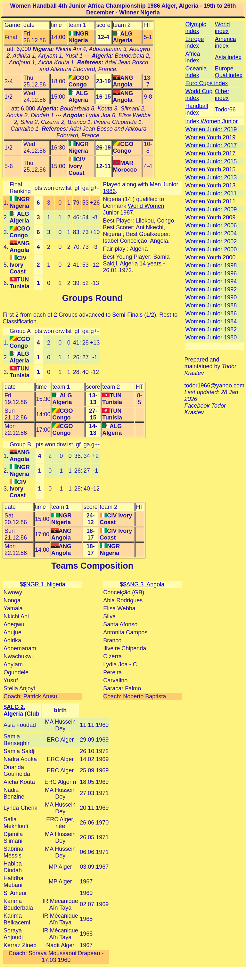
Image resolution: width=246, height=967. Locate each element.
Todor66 (225, 109)
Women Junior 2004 (211, 233)
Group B (20, 444)
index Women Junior (211, 121)
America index (225, 42)
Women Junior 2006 (211, 225)
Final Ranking (20, 187)
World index (222, 27)
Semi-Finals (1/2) (134, 315)
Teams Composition (92, 566)
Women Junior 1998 (211, 265)
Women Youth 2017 (210, 153)
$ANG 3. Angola (143, 584)
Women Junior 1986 (211, 313)
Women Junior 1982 (211, 329)
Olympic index (195, 27)
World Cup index (199, 94)
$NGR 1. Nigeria (44, 584)
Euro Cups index (206, 83)
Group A (20, 331)
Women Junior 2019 (211, 129)
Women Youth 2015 (210, 169)
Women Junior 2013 (211, 177)
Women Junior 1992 (211, 289)
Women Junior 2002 (211, 241)
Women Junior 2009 (211, 209)
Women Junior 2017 (211, 145)
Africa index (192, 57)
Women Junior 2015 (211, 161)
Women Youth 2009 (210, 217)
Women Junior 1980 (211, 337)
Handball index (196, 109)
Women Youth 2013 (210, 185)
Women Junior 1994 (211, 281)
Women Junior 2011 (211, 193)
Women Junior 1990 (211, 297)
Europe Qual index (228, 71)
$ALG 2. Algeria (14, 710)
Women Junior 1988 (211, 305)
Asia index (228, 57)
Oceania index (196, 71)
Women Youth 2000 (210, 257)
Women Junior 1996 (211, 273)
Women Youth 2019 (210, 137)
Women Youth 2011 (210, 201)
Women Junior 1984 (211, 321)
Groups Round (92, 298)
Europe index (194, 42)
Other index (222, 94)
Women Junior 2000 (211, 249)
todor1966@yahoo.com (214, 385)
